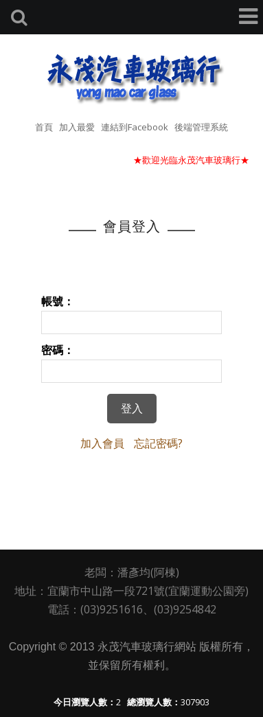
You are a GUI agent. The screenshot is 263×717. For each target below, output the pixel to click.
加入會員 (102, 443)
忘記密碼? (158, 443)
